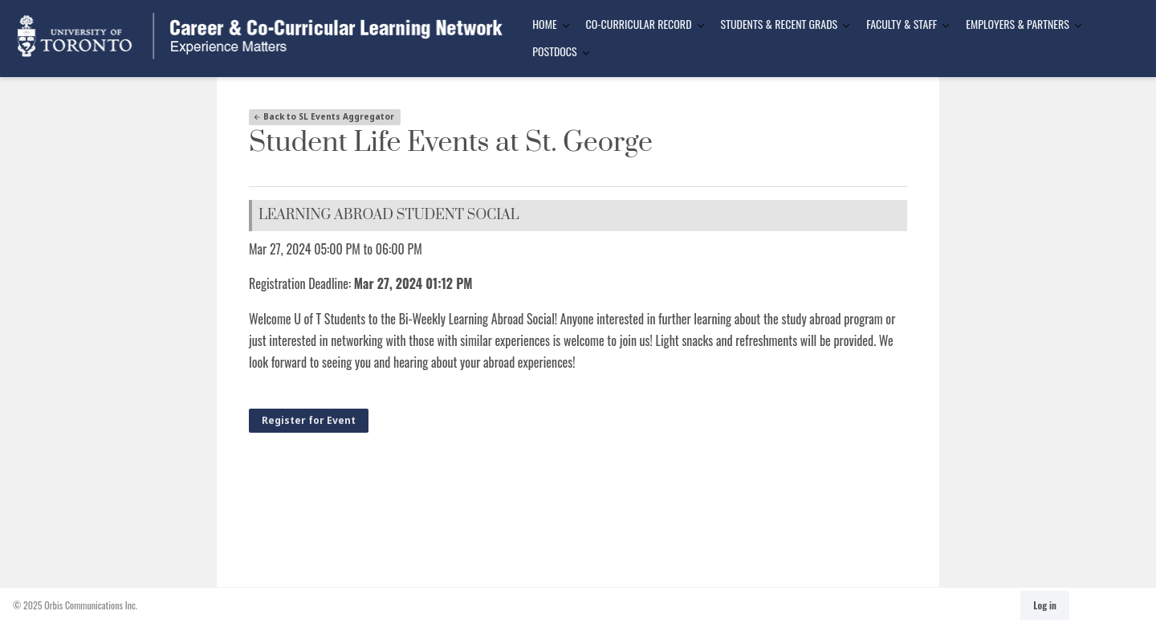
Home (544, 23)
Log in (1044, 605)
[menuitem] (545, 25)
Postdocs (554, 51)
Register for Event (309, 420)
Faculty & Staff (901, 23)
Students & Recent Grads (779, 23)
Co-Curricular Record (639, 23)
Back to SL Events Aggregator (323, 116)
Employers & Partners (1017, 23)
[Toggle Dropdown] (566, 25)
